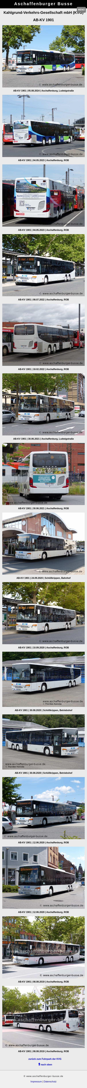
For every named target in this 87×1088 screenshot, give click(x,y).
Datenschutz (50, 1081)
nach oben (46, 1064)
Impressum (36, 1081)
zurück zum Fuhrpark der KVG (44, 1059)
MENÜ (81, 10)
